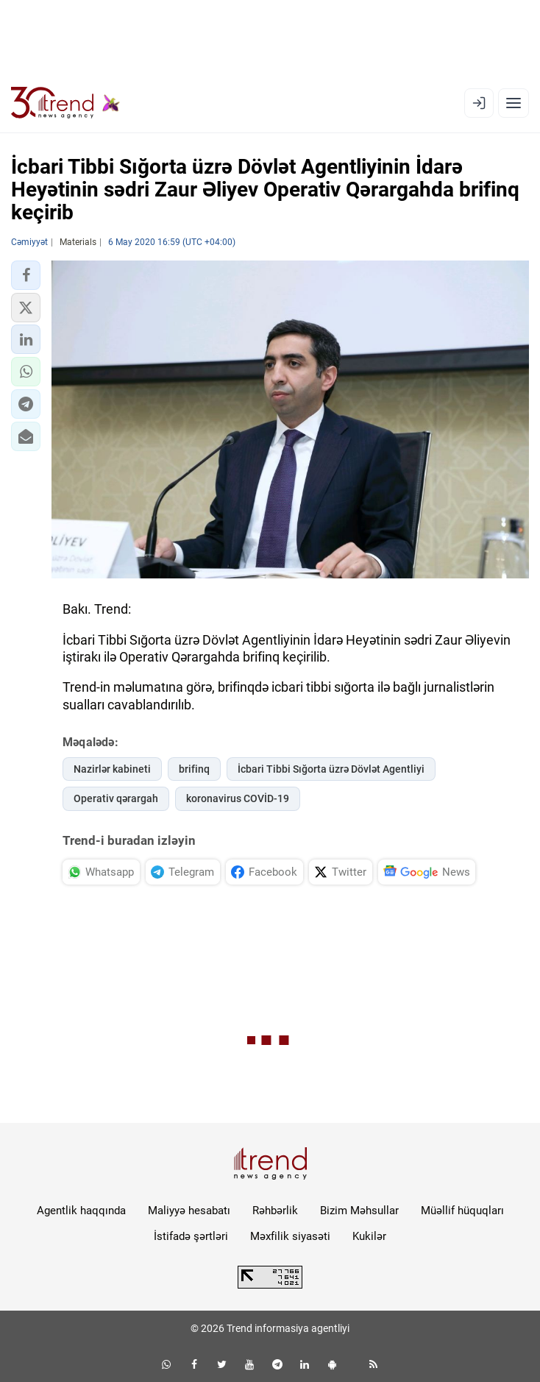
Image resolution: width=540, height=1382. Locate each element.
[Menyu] (513, 103)
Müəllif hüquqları (462, 1210)
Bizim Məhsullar (359, 1210)
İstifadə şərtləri (191, 1236)
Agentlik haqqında (81, 1210)
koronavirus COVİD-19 (237, 798)
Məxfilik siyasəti (290, 1236)
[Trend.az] (65, 103)
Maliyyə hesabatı (189, 1210)
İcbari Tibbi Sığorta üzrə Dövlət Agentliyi (331, 769)
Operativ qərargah (116, 798)
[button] (26, 275)
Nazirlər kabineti (112, 769)
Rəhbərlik (275, 1210)
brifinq (194, 769)
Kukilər (369, 1236)
